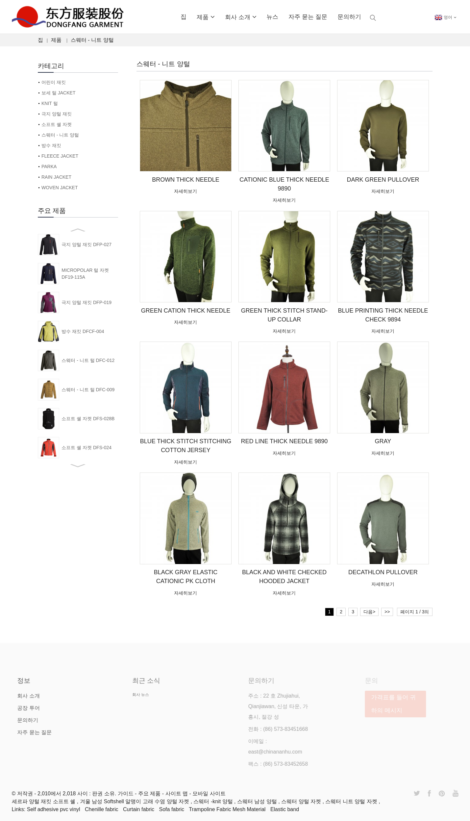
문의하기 (349, 16)
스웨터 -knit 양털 (213, 801)
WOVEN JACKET (59, 187)
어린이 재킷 (53, 82)
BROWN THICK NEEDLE (185, 179)
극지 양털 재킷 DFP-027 (86, 244)
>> (387, 611)
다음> (369, 611)
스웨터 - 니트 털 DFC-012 (88, 360)
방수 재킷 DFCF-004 (83, 331)
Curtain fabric (138, 809)
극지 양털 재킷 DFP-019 (86, 302)
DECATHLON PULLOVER (383, 572)
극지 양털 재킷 (56, 113)
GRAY (383, 441)
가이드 (126, 793)
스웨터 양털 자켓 (301, 801)
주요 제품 (150, 793)
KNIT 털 (49, 103)
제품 (206, 16)
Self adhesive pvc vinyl (53, 809)
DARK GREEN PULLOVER (383, 179)
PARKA (49, 166)
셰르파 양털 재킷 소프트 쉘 (44, 801)
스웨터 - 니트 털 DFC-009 (88, 389)
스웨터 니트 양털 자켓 (352, 801)
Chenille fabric (101, 809)
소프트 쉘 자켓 (56, 124)
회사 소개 (241, 16)
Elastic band (284, 809)
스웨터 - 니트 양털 (92, 40)
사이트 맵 (177, 793)
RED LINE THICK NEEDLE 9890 (284, 441)
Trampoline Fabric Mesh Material (227, 809)
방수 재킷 (51, 145)
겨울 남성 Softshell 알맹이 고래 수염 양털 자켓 (135, 801)
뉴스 (272, 16)
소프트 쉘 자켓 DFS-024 (86, 447)
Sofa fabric (171, 809)
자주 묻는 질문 (307, 16)
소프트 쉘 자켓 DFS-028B (88, 418)
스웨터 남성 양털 (257, 801)
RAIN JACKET (56, 177)
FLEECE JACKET (59, 156)
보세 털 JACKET (58, 92)
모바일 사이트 (208, 793)
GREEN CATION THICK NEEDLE (185, 310)
